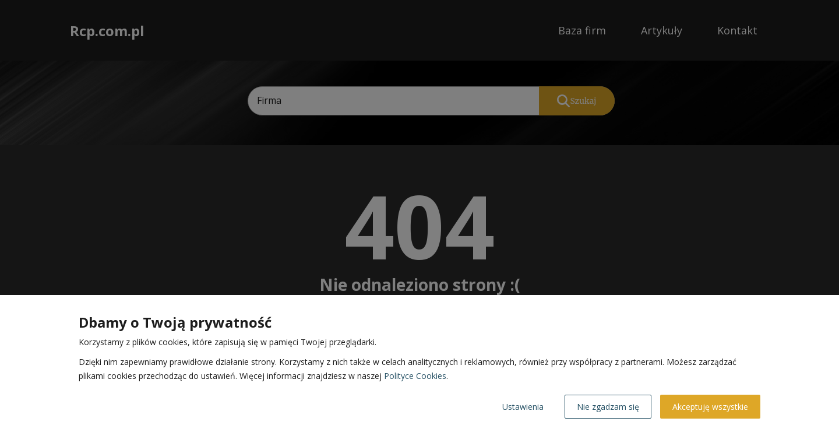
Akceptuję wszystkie (710, 406)
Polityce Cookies (415, 375)
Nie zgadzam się (608, 406)
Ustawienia (523, 406)
